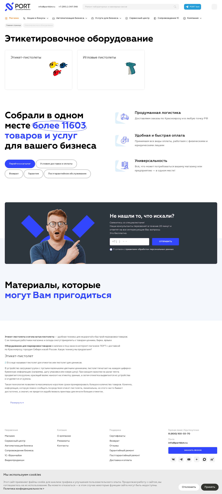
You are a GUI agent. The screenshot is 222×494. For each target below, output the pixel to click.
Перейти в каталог (20, 164)
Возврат (14, 174)
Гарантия (33, 174)
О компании (64, 436)
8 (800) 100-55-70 (179, 434)
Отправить (165, 242)
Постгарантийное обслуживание (67, 174)
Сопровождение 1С (168, 18)
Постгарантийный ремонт (125, 455)
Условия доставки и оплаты (56, 164)
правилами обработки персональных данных (149, 249)
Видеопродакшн (14, 460)
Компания (192, 18)
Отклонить (189, 487)
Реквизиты (63, 441)
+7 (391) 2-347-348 (68, 7)
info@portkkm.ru (46, 7)
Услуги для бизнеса (106, 18)
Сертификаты (117, 436)
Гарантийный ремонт (122, 451)
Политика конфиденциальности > (23, 489)
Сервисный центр (139, 18)
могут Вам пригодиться (58, 295)
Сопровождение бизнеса (19, 451)
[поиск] (129, 7)
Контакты (63, 446)
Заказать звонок (193, 450)
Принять (209, 487)
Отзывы (114, 446)
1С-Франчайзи (13, 455)
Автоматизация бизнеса (70, 18)
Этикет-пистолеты (26, 57)
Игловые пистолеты (99, 57)
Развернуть (17, 403)
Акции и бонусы (36, 18)
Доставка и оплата (121, 460)
